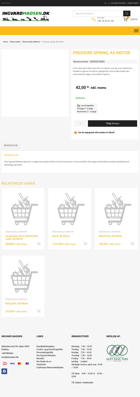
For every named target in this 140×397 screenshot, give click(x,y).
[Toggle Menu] (136, 30)
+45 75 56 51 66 (104, 20)
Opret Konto (132, 3)
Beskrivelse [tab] (11, 145)
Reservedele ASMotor (31, 42)
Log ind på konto (118, 3)
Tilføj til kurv (112, 123)
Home (5, 42)
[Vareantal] (80, 123)
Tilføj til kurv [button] (38, 244)
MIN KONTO (6, 3)
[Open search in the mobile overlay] (101, 13)
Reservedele (15, 42)
